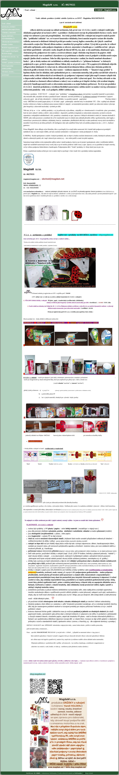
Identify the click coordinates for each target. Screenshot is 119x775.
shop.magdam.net (106, 235)
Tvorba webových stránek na (69, 773)
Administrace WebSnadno (49, 773)
